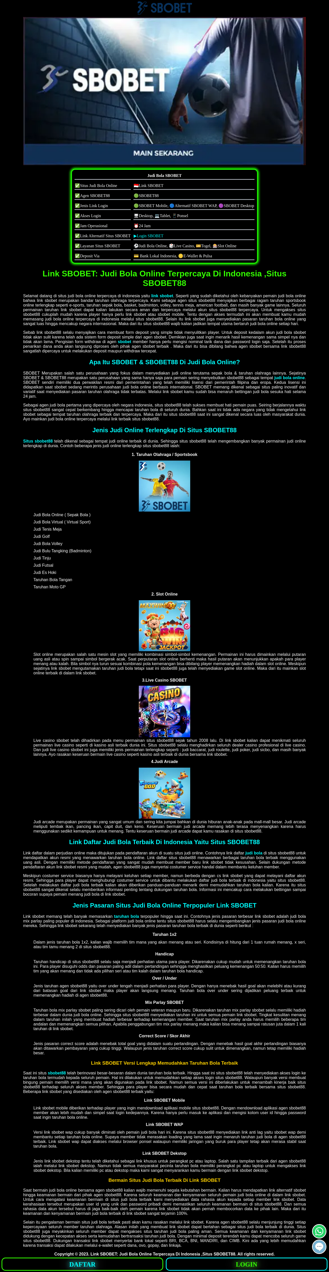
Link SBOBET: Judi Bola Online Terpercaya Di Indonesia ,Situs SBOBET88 (162, 1254)
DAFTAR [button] (82, 1264)
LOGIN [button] (246, 1264)
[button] (319, 1247)
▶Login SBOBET (148, 236)
